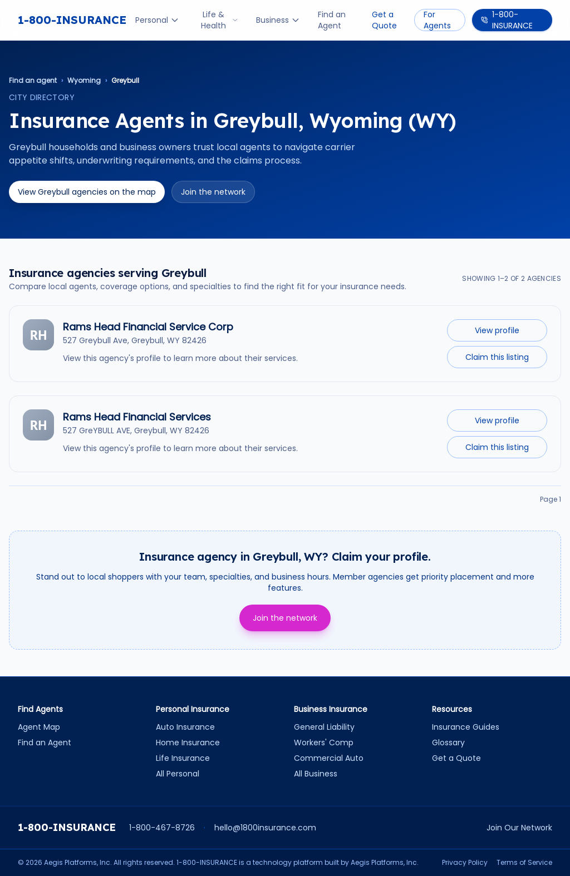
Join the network (213, 191)
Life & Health (219, 20)
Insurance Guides (465, 727)
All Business (315, 773)
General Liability (324, 727)
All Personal (177, 773)
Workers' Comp (323, 742)
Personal (157, 20)
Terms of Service (524, 862)
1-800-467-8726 (162, 827)
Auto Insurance (185, 727)
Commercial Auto (328, 758)
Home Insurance (188, 742)
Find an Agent (332, 20)
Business (278, 20)
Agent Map (39, 727)
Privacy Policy (465, 862)
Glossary (448, 742)
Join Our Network (519, 827)
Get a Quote (384, 20)
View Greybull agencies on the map (87, 191)
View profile (497, 330)
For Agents (437, 20)
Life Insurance (183, 758)
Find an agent (33, 80)
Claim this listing (497, 357)
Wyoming (84, 80)
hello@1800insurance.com (265, 827)
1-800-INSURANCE (72, 20)
